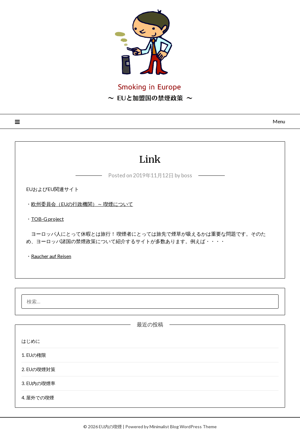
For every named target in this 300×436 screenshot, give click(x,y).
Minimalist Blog (164, 426)
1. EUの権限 (33, 355)
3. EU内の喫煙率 (38, 383)
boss (186, 175)
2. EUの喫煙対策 (38, 369)
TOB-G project (47, 219)
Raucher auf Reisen (51, 256)
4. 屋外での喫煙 (37, 397)
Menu (279, 121)
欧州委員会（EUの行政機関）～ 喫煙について (82, 204)
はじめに (30, 341)
